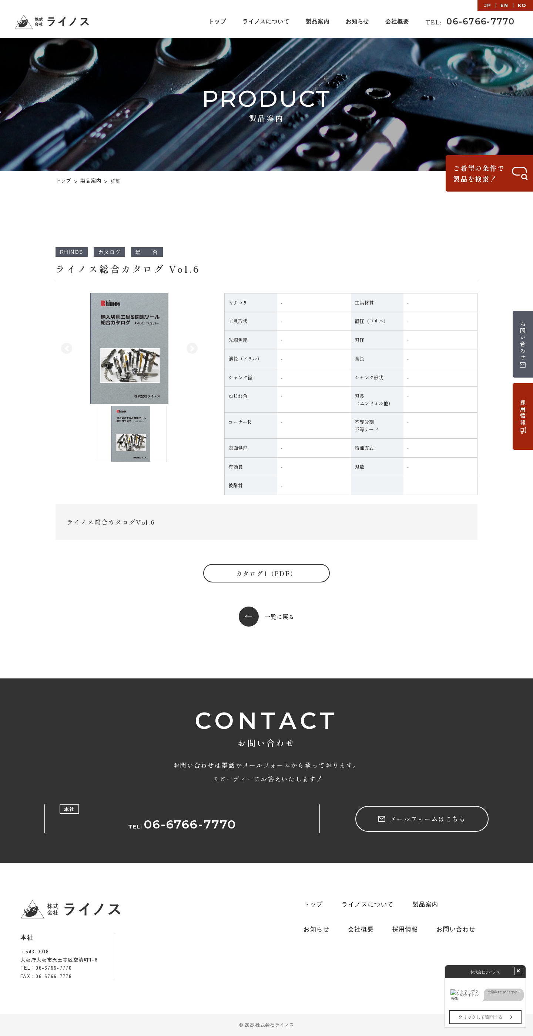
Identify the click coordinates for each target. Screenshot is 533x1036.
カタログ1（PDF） (266, 573)
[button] (67, 348)
